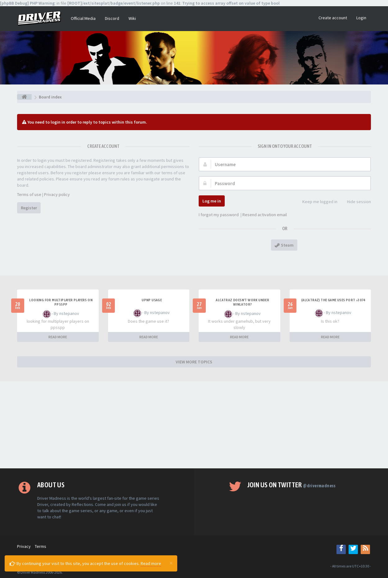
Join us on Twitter (291, 485)
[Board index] (24, 97)
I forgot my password (219, 214)
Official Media (83, 18)
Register (29, 208)
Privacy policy (57, 194)
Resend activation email (264, 214)
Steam (284, 245)
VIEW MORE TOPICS (194, 362)
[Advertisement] (194, 424)
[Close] (171, 563)
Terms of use (29, 194)
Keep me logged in (316, 202)
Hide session (355, 202)
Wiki (132, 18)
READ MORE (57, 337)
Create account (332, 17)
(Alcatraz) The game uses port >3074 (333, 300)
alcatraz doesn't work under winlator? (242, 302)
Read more (151, 563)
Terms (40, 546)
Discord (112, 18)
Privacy (24, 546)
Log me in (211, 201)
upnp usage (152, 300)
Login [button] (361, 17)
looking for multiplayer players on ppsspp (60, 302)
